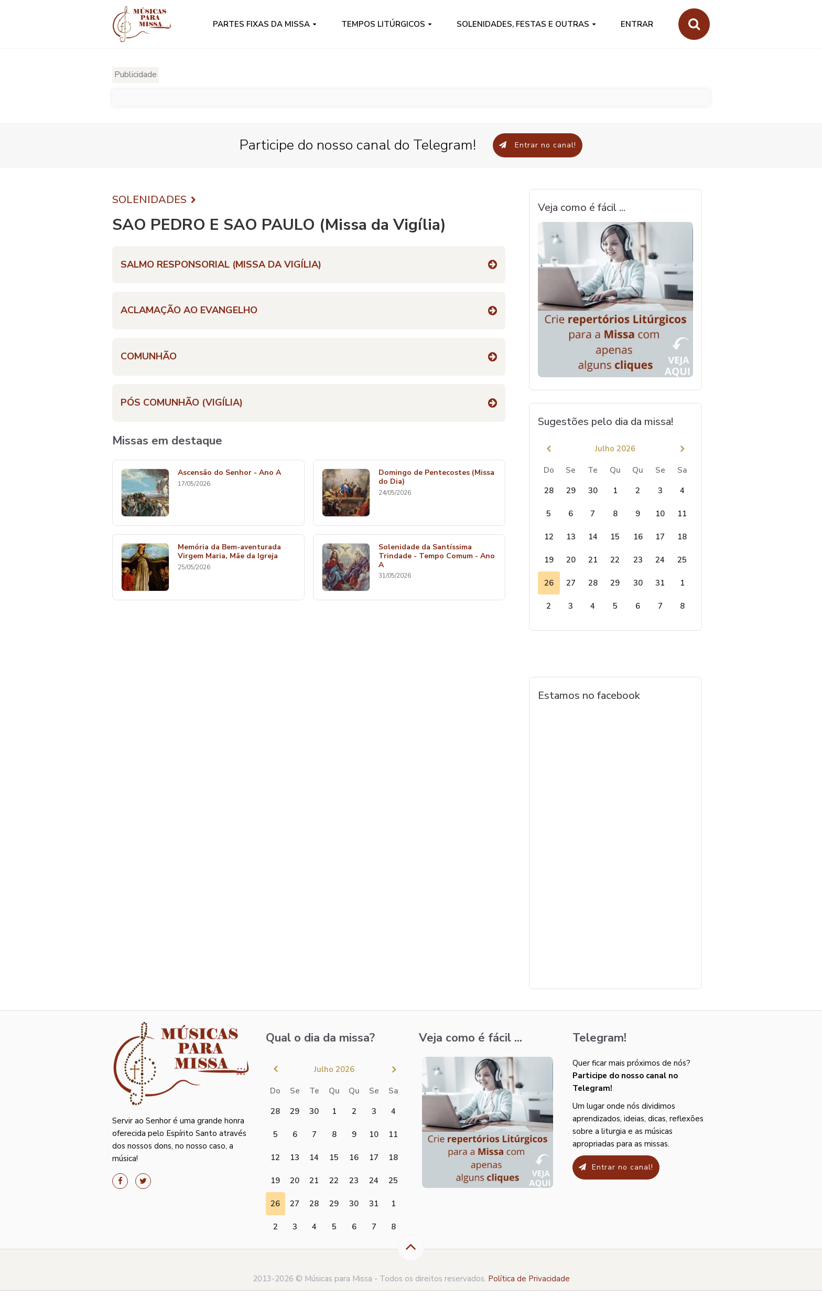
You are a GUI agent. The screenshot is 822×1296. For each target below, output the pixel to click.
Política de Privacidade (529, 1278)
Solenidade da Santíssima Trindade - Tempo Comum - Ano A (436, 556)
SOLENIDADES (154, 200)
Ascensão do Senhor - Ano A (229, 473)
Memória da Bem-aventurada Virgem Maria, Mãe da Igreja (229, 552)
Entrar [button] (637, 24)
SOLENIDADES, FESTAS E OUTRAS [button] (523, 24)
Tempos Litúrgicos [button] (383, 24)
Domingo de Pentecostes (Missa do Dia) (436, 477)
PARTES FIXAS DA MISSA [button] (261, 24)
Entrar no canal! (537, 145)
